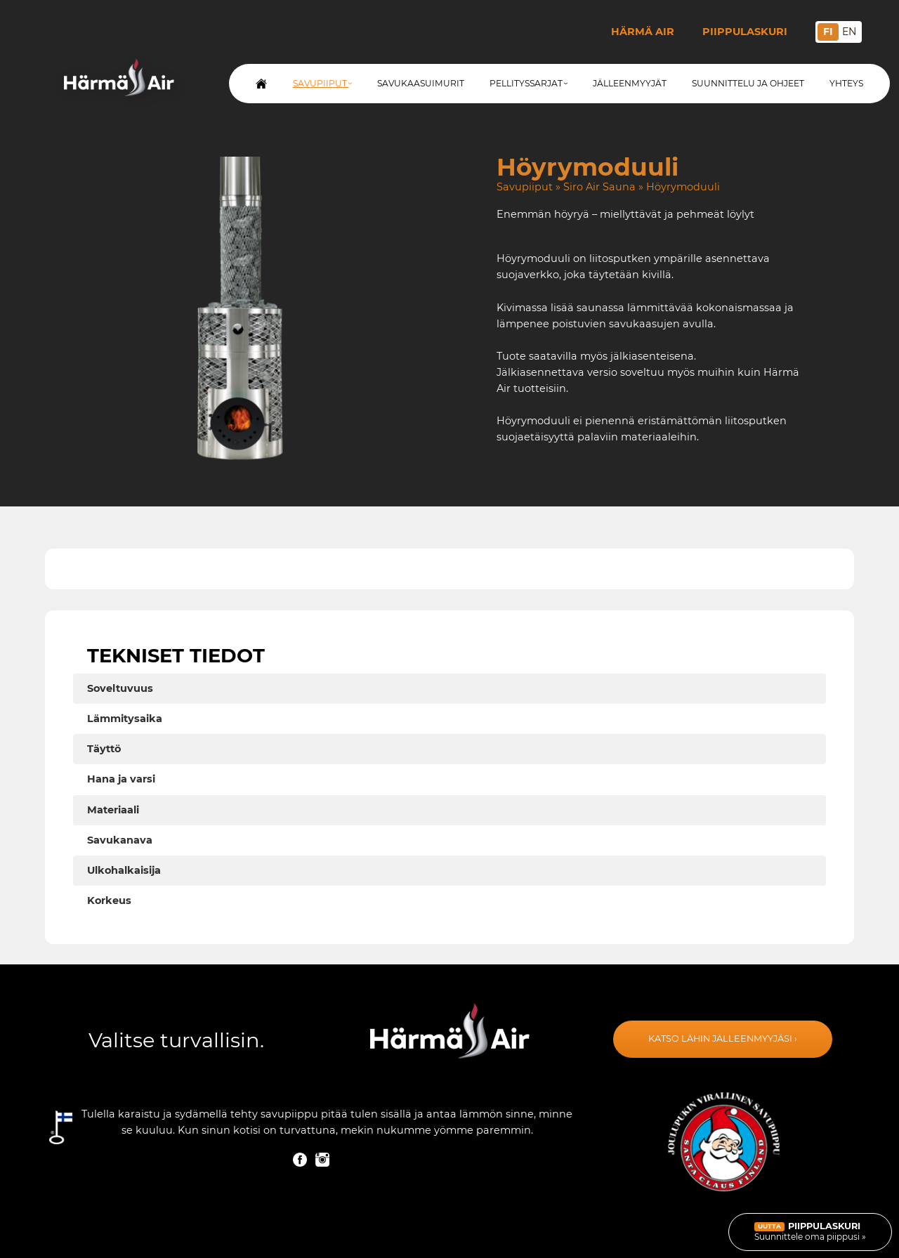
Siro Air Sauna (599, 187)
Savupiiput (322, 83)
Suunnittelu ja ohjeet (748, 83)
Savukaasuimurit (420, 83)
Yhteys (846, 83)
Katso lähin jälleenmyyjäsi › (722, 1038)
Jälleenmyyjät (630, 83)
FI (828, 31)
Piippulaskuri (744, 31)
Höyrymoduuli (683, 187)
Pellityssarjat (528, 83)
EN (849, 31)
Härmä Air (642, 31)
